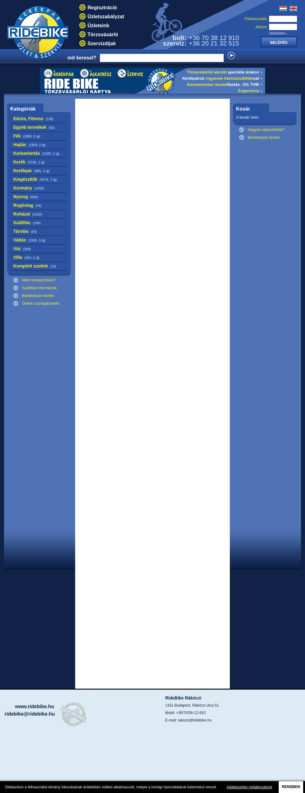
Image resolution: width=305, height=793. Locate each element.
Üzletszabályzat (106, 16)
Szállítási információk (39, 288)
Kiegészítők (35, 179)
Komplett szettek (34, 266)
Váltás (29, 239)
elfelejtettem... (278, 33)
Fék (26, 135)
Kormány (28, 187)
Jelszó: (261, 26)
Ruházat (27, 213)
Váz (22, 248)
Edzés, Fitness (33, 118)
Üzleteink (98, 25)
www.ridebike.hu (34, 706)
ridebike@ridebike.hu (30, 714)
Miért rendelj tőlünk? (38, 280)
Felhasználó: (256, 18)
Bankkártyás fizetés (38, 296)
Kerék (29, 161)
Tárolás (25, 231)
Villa (26, 257)
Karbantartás (36, 153)
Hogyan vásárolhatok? (266, 130)
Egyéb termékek (34, 127)
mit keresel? (81, 57)
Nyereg (25, 196)
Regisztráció (102, 7)
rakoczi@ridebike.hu (195, 720)
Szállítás (27, 222)
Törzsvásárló (103, 34)
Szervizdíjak (102, 43)
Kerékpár (31, 170)
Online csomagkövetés (40, 303)
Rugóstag (27, 205)
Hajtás (29, 144)
